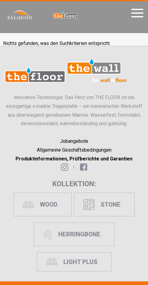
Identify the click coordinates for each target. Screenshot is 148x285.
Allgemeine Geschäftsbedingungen (74, 150)
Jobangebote (74, 141)
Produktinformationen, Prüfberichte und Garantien (74, 159)
